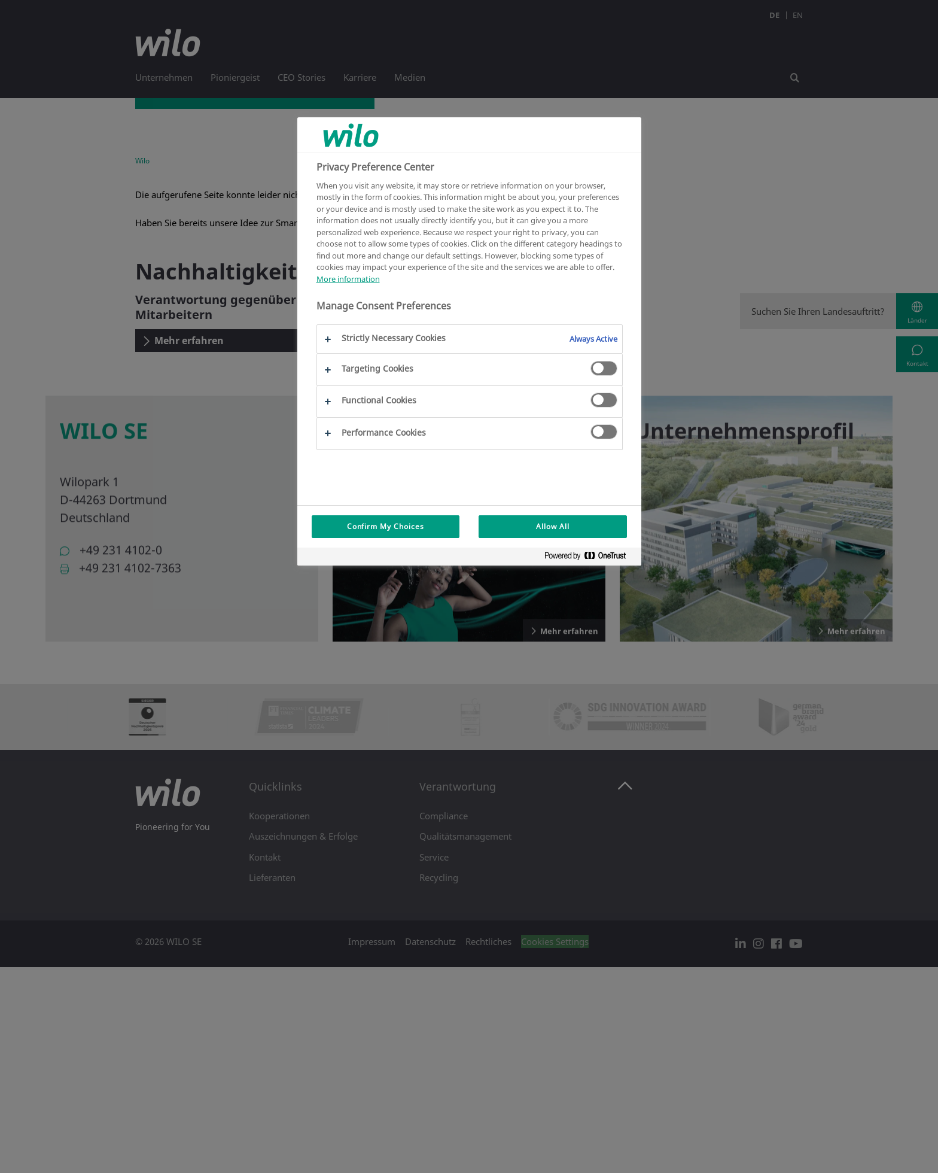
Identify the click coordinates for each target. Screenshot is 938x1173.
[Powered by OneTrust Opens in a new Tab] (589, 558)
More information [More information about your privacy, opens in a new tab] (348, 279)
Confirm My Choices (385, 526)
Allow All (553, 526)
